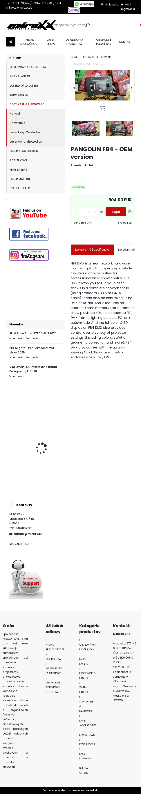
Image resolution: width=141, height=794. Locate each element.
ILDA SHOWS (18, 160)
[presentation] (74, 88)
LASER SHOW (51, 42)
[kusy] (86, 212)
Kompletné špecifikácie (92, 249)
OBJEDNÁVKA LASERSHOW (74, 42)
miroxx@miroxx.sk (28, 534)
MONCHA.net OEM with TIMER (44, 478)
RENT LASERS (18, 170)
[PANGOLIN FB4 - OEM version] (102, 85)
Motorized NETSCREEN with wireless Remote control (44, 415)
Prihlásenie (111, 4)
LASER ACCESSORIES (24, 151)
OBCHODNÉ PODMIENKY (103, 42)
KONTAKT (125, 42)
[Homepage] (10, 42)
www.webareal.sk (85, 790)
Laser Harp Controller (25, 132)
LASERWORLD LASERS (24, 85)
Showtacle (17, 123)
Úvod (73, 57)
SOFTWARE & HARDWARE (27, 104)
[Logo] (31, 25)
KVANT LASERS (20, 76)
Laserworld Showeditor (26, 141)
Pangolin (16, 113)
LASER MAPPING (20, 179)
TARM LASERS (19, 95)
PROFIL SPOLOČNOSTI (29, 42)
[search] (87, 25)
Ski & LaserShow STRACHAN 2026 (33, 333)
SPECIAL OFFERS (21, 188)
